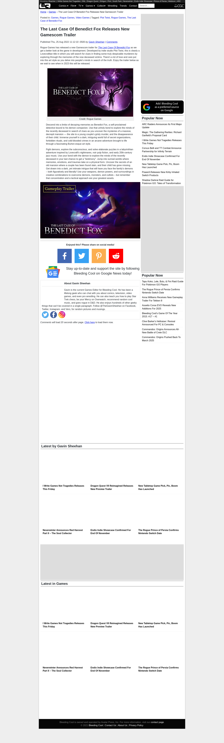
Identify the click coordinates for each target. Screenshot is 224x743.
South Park (117, 1)
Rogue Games (67, 17)
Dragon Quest (92, 1)
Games (90, 6)
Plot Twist (105, 17)
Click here (90, 322)
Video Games (83, 17)
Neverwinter (128, 1)
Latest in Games (54, 584)
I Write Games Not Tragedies (68, 1)
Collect (101, 6)
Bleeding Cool (96, 725)
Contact (133, 6)
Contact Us (110, 725)
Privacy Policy (136, 725)
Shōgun (103, 1)
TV (81, 6)
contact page (157, 722)
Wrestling (112, 6)
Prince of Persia (160, 1)
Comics (63, 6)
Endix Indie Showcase (143, 1)
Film (73, 6)
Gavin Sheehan (96, 42)
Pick (109, 1)
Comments (111, 42)
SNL (83, 1)
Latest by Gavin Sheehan (61, 446)
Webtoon (171, 1)
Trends (123, 6)
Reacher (52, 1)
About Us (122, 725)
